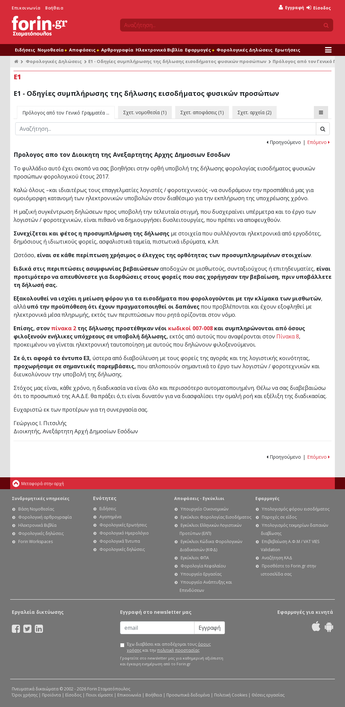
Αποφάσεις (84, 50)
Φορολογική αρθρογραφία (45, 517)
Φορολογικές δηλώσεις (41, 533)
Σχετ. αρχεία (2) (254, 112)
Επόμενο (318, 142)
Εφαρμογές (199, 50)
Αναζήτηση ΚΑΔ (277, 558)
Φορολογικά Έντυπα (119, 541)
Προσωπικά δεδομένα (188, 695)
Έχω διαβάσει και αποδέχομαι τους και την (169, 647)
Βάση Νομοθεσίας (36, 509)
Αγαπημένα (110, 517)
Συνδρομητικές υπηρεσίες (40, 498)
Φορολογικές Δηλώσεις (244, 50)
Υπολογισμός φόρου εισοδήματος (295, 509)
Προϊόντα (51, 695)
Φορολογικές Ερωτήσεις (123, 525)
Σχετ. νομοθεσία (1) (145, 112)
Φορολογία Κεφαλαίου (203, 566)
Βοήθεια (54, 8)
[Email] (157, 627)
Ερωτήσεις (287, 50)
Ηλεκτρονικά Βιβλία (159, 50)
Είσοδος (318, 8)
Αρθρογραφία (117, 50)
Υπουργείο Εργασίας (201, 574)
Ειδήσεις (25, 50)
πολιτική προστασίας (178, 650)
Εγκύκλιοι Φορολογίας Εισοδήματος (216, 517)
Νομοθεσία (52, 50)
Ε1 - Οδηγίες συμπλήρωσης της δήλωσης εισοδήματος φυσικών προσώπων (177, 61)
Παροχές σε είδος (279, 517)
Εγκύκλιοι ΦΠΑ (195, 558)
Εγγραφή (291, 8)
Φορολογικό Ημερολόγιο (124, 533)
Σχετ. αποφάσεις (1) (202, 112)
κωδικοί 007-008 (190, 328)
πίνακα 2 (63, 328)
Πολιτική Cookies (230, 695)
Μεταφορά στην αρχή (42, 483)
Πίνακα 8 (287, 336)
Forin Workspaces (35, 541)
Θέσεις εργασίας (268, 695)
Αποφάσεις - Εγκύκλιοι (199, 498)
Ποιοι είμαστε (99, 695)
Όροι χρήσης (25, 695)
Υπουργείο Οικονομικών (204, 509)
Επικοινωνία (26, 8)
